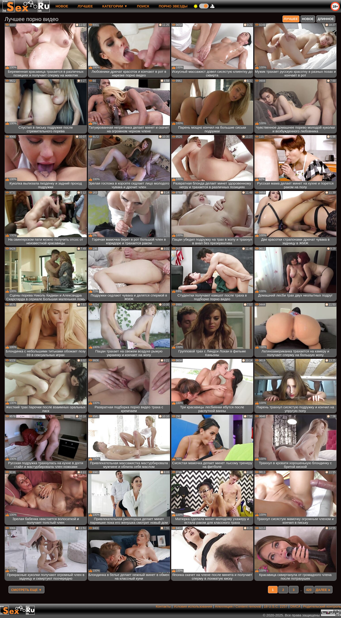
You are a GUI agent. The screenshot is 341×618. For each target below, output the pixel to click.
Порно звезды (173, 6)
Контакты (163, 606)
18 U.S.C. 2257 (276, 606)
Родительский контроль (322, 606)
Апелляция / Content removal (238, 606)
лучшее (85, 6)
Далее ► (323, 590)
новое (61, 6)
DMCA (295, 606)
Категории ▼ (115, 6)
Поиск (143, 6)
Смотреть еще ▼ (26, 590)
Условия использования (193, 606)
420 (308, 590)
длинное (326, 19)
